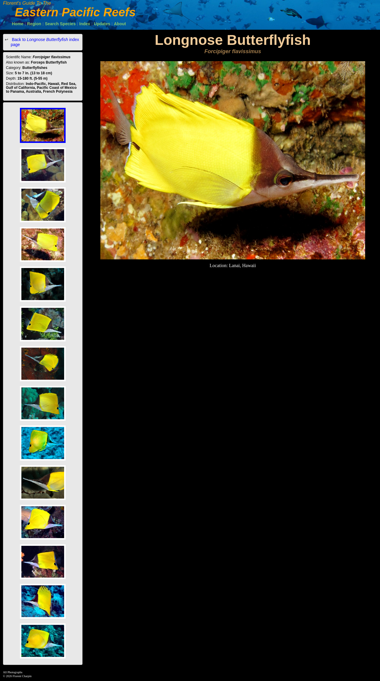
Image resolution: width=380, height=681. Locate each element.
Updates (102, 23)
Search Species (60, 23)
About (120, 23)
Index (84, 23)
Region (34, 23)
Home (17, 23)
